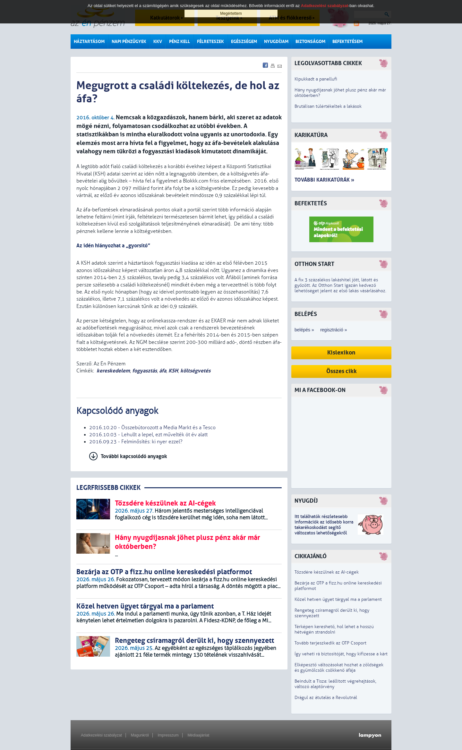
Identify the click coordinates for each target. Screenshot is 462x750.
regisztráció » (333, 329)
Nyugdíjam (276, 41)
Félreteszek (210, 41)
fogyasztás (144, 371)
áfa (162, 371)
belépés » (304, 329)
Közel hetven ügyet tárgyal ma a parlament (338, 599)
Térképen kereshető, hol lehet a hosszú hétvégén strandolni (334, 629)
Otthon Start (314, 264)
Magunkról (140, 735)
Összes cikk (341, 371)
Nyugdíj (306, 501)
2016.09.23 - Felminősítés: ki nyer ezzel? (136, 442)
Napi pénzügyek (129, 41)
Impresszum (168, 735)
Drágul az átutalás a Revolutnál (326, 697)
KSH (173, 371)
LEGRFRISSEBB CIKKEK (108, 487)
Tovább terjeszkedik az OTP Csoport (330, 643)
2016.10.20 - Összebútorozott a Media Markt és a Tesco (152, 427)
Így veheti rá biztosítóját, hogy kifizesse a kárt (341, 654)
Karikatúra (311, 135)
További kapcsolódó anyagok (134, 456)
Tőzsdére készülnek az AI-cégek (327, 572)
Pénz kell (179, 41)
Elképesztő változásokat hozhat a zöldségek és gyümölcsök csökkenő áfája (339, 667)
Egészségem (244, 41)
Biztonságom (310, 41)
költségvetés (195, 371)
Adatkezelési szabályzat (101, 735)
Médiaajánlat (198, 735)
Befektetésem (347, 41)
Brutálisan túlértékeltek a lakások (328, 106)
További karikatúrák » (324, 180)
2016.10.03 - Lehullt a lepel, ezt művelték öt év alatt (148, 435)
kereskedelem (113, 371)
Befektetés (311, 203)
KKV (157, 41)
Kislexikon (341, 352)
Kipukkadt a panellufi (316, 79)
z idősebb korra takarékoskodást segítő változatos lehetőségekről (324, 527)
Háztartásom (89, 41)
